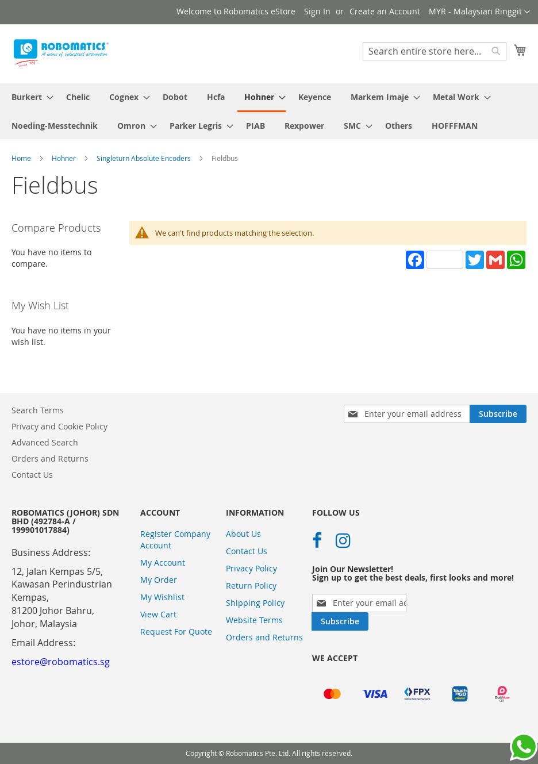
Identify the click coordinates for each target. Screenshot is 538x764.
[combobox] (434, 51)
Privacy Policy (251, 568)
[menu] (269, 111)
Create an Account (384, 11)
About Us (243, 533)
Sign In (317, 11)
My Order (158, 579)
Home (22, 158)
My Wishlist (162, 597)
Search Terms (37, 410)
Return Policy (251, 585)
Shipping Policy (255, 602)
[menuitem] (29, 96)
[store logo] (60, 53)
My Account (162, 562)
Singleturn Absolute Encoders (145, 158)
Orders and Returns (50, 458)
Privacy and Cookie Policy (59, 426)
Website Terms (254, 620)
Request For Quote (176, 631)
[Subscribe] (498, 414)
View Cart (158, 614)
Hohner (65, 158)
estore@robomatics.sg (60, 661)
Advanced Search (44, 442)
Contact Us (32, 474)
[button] (479, 12)
